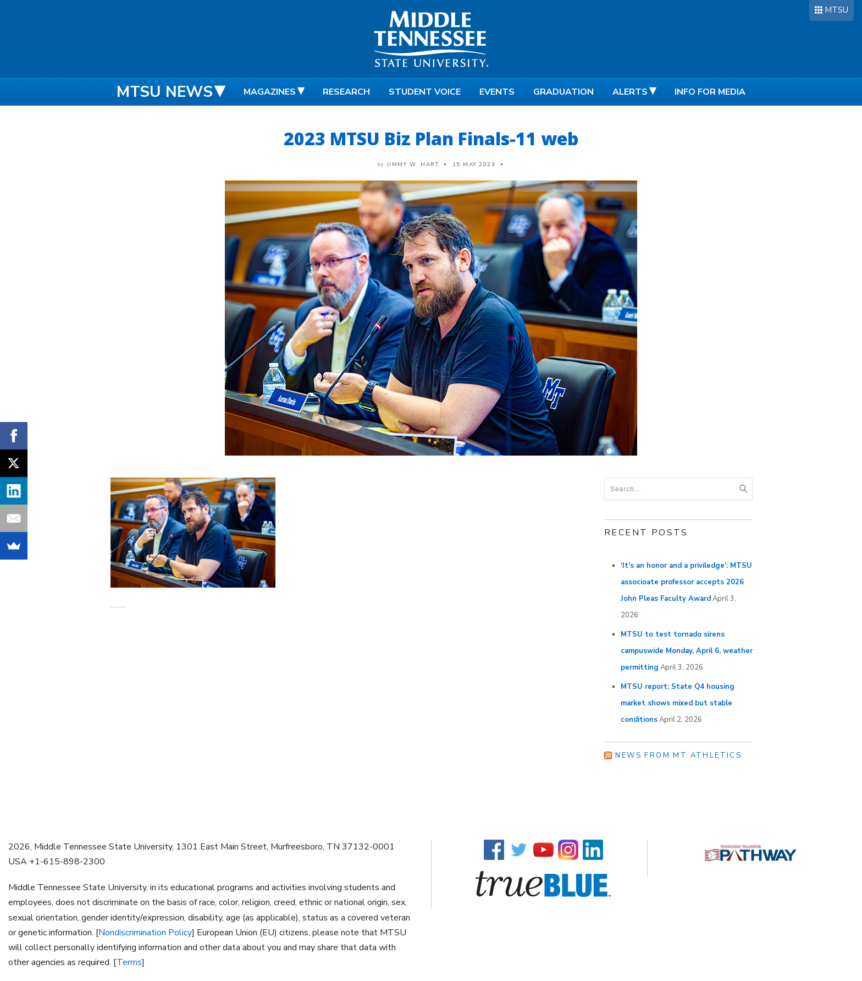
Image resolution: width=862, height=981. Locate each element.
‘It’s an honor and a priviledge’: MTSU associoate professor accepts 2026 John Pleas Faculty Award (686, 582)
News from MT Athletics (678, 755)
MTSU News (165, 91)
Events (497, 92)
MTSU (836, 9)
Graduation (563, 92)
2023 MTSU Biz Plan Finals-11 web (431, 138)
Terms (129, 962)
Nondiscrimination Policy (145, 933)
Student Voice (425, 92)
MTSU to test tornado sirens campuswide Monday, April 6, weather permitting (687, 650)
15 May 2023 (474, 164)
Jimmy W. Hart (413, 164)
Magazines (270, 92)
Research (346, 92)
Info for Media (710, 92)
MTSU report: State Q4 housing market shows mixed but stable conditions (677, 703)
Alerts (630, 92)
